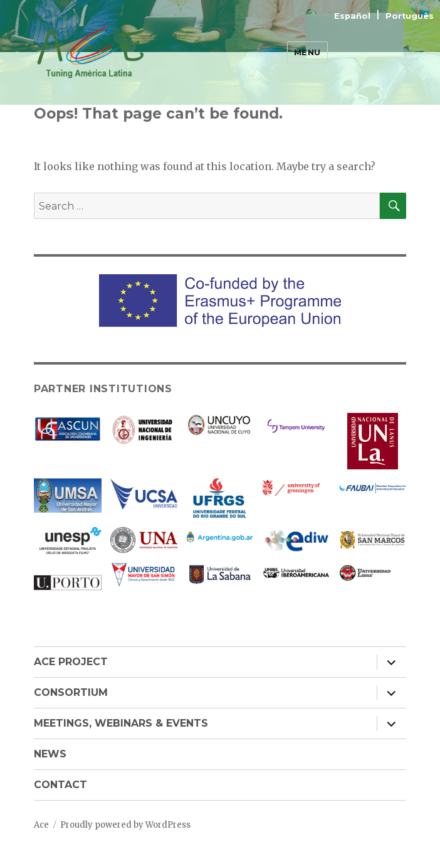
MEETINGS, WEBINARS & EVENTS (121, 723)
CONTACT (60, 785)
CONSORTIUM (71, 692)
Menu (307, 52)
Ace (41, 825)
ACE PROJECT (71, 662)
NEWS (50, 754)
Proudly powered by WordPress (125, 825)
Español (353, 16)
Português (409, 16)
